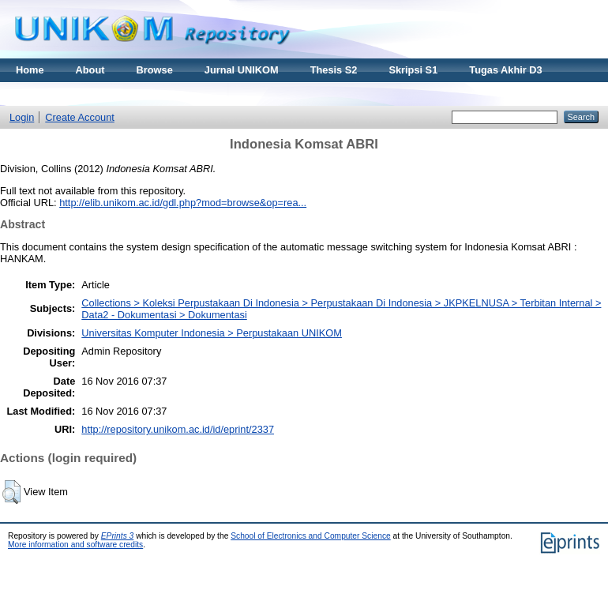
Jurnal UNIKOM (242, 70)
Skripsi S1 (412, 70)
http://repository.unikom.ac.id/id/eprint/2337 (177, 429)
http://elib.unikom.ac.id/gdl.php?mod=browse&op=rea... (182, 203)
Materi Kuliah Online (65, 94)
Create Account (79, 117)
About (90, 70)
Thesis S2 (334, 70)
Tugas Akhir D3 (505, 70)
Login (21, 117)
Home (30, 70)
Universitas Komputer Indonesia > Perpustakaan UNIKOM (211, 333)
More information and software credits (75, 544)
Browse (155, 70)
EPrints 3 (117, 536)
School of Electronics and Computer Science (311, 536)
